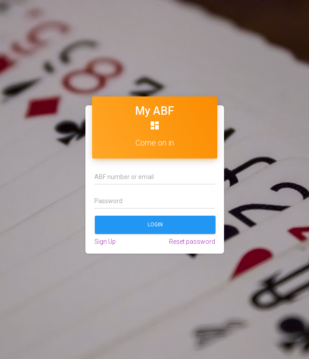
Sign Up (105, 241)
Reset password (192, 241)
